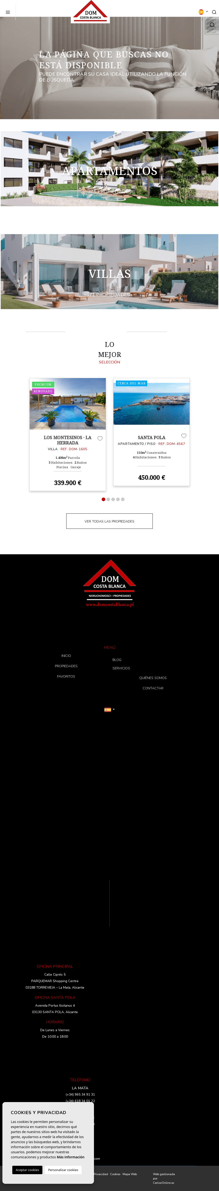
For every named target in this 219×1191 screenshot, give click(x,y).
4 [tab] (118, 499)
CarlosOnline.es (163, 1183)
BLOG (117, 660)
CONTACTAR (153, 688)
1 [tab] (103, 499)
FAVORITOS (66, 676)
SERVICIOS (121, 668)
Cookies (115, 1174)
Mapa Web (130, 1174)
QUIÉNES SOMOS (153, 678)
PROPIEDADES (66, 666)
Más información (71, 1157)
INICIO (66, 656)
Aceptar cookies (27, 1170)
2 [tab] (108, 499)
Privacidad (101, 1174)
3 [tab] (113, 499)
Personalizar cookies (63, 1170)
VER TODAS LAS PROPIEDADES (109, 521)
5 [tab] (123, 499)
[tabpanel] (67, 434)
